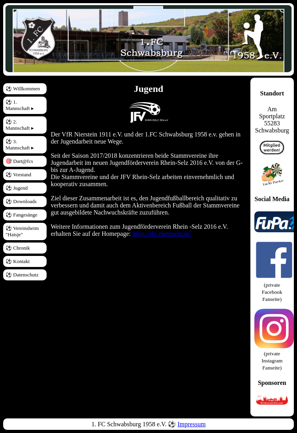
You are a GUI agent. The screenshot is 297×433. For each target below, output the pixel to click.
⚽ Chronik (18, 248)
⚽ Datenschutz (22, 275)
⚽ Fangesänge (22, 215)
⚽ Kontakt (18, 261)
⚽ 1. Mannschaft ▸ (20, 105)
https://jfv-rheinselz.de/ (161, 233)
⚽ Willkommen (23, 88)
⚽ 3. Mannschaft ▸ (20, 144)
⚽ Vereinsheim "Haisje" (22, 231)
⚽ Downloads (21, 201)
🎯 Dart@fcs (19, 161)
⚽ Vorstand (18, 174)
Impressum (191, 424)
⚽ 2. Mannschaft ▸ (20, 125)
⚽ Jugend (17, 188)
